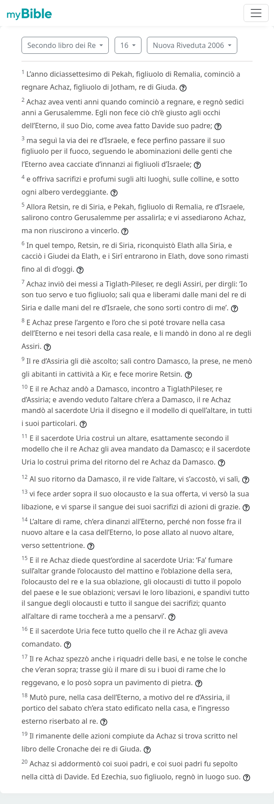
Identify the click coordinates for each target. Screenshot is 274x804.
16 (125, 45)
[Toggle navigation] (256, 13)
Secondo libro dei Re (62, 45)
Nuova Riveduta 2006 (189, 45)
